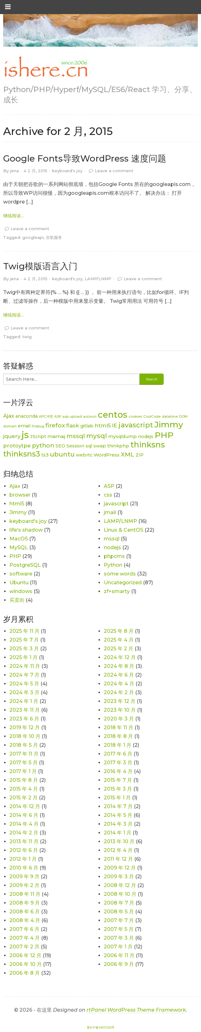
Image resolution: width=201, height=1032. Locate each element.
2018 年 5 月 (23, 745)
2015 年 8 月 (23, 780)
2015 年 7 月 (118, 780)
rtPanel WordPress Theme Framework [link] (136, 1010)
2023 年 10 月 (120, 710)
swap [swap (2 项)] (99, 446)
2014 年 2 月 (23, 833)
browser (19, 495)
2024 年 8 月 (119, 666)
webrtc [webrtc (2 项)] (84, 455)
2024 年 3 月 (24, 692)
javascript (116, 504)
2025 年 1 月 (23, 657)
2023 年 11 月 (24, 710)
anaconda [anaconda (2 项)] (26, 416)
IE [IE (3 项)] (114, 425)
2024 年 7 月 (24, 675)
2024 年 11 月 (24, 666)
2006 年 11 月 (119, 955)
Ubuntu (19, 583)
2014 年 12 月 (24, 806)
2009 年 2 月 (24, 885)
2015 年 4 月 (23, 789)
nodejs (112, 547)
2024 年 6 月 (119, 675)
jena (14, 170)
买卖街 (16, 600)
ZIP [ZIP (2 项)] (139, 455)
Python (113, 565)
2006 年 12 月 (25, 955)
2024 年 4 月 (119, 684)
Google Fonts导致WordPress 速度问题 (84, 158)
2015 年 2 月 (23, 798)
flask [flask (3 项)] (72, 425)
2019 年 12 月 (24, 727)
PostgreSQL (25, 565)
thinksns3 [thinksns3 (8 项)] (21, 453)
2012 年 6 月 (23, 850)
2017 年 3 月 (118, 763)
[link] (45, 67)
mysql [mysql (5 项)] (96, 436)
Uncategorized (123, 583)
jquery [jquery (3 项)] (11, 436)
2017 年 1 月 (23, 771)
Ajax (14, 486)
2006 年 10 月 (25, 964)
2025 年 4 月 (119, 640)
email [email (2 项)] (24, 426)
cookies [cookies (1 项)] (135, 417)
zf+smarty (117, 591)
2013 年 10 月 (119, 841)
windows (20, 591)
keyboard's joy (67, 170)
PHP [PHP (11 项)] (164, 435)
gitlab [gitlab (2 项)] (86, 426)
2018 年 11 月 (118, 727)
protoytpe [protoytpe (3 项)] (17, 445)
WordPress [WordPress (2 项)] (106, 455)
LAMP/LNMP (98, 278)
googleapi (33, 237)
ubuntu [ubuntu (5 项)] (62, 454)
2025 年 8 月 (119, 631)
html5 (16, 504)
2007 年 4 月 (24, 938)
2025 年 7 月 (24, 640)
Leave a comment (114, 170)
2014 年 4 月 (24, 824)
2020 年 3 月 (119, 719)
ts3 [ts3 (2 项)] (45, 455)
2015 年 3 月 (118, 789)
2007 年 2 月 (24, 947)
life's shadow (26, 530)
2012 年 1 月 (23, 859)
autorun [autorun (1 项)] (90, 417)
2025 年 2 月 (118, 649)
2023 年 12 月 (119, 701)
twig (27, 336)
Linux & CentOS (123, 530)
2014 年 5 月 (118, 815)
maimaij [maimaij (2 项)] (56, 436)
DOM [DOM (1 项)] (183, 417)
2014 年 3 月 (118, 824)
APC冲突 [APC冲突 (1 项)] (46, 417)
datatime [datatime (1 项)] (170, 417)
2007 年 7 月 (119, 920)
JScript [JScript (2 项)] (38, 436)
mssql (111, 539)
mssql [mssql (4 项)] (75, 436)
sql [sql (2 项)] (89, 446)
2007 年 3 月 (119, 938)
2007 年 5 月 (119, 929)
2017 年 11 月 (24, 754)
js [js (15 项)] (25, 434)
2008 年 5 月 (119, 912)
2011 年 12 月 (118, 859)
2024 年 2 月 (119, 692)
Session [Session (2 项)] (75, 446)
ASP (109, 486)
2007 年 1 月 (118, 947)
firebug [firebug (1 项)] (38, 426)
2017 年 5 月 (23, 763)
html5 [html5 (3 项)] (103, 425)
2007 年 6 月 (24, 929)
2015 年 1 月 (117, 798)
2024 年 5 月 (24, 684)
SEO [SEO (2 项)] (60, 446)
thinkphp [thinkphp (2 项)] (118, 446)
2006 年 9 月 (119, 964)
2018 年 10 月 (24, 736)
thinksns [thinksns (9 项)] (147, 444)
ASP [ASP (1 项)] (57, 417)
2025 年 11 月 (24, 631)
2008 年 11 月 (24, 894)
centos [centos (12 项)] (112, 414)
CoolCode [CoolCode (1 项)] (152, 417)
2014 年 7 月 (118, 806)
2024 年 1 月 (23, 701)
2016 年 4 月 (118, 771)
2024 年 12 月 (120, 657)
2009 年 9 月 (24, 877)
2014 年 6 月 (23, 815)
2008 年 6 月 (24, 912)
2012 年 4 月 (118, 850)
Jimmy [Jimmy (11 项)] (168, 424)
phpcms (114, 556)
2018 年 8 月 (118, 736)
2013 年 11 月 (24, 841)
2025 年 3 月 (24, 649)
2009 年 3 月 (119, 877)
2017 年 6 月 (118, 754)
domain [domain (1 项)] (10, 426)
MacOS (18, 539)
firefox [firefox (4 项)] (55, 425)
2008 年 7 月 (119, 903)
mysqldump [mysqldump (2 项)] (122, 436)
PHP (15, 556)
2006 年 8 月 (24, 973)
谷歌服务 (54, 237)
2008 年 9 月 (24, 903)
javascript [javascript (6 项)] (136, 425)
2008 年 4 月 (24, 920)
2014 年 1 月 (117, 833)
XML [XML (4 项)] (127, 454)
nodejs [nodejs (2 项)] (145, 436)
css (108, 495)
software (20, 574)
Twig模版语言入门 (40, 266)
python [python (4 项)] (43, 445)
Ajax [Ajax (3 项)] (8, 416)
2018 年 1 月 (117, 745)
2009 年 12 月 (120, 868)
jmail (110, 512)
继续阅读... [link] (13, 216)
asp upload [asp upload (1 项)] (72, 417)
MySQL (18, 547)
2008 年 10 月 (120, 894)
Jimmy (18, 512)
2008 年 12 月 (120, 885)
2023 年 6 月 (24, 719)
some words (120, 574)
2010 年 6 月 (23, 868)
